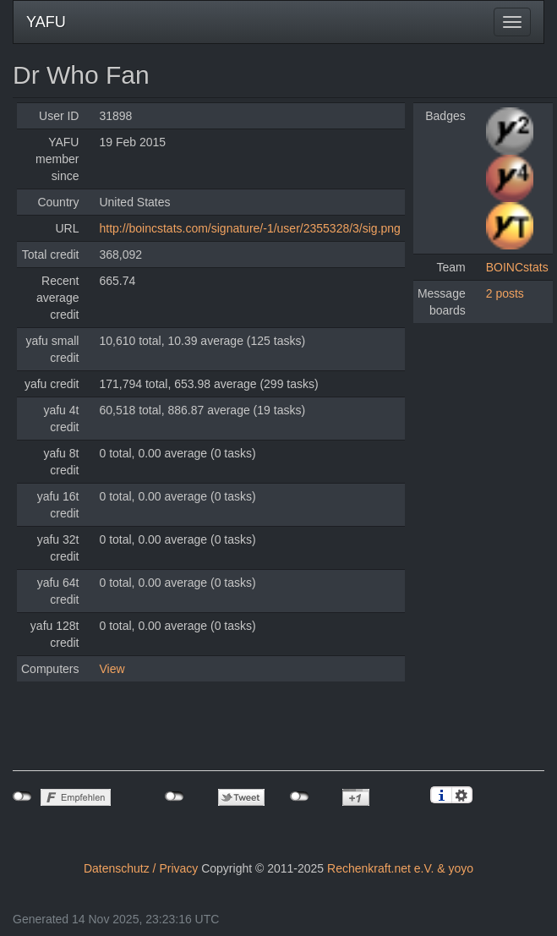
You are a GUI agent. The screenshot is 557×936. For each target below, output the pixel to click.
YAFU (46, 22)
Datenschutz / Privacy (141, 868)
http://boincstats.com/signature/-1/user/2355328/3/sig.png (249, 228)
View (111, 669)
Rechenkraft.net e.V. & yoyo (400, 868)
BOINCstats (517, 267)
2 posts (505, 293)
